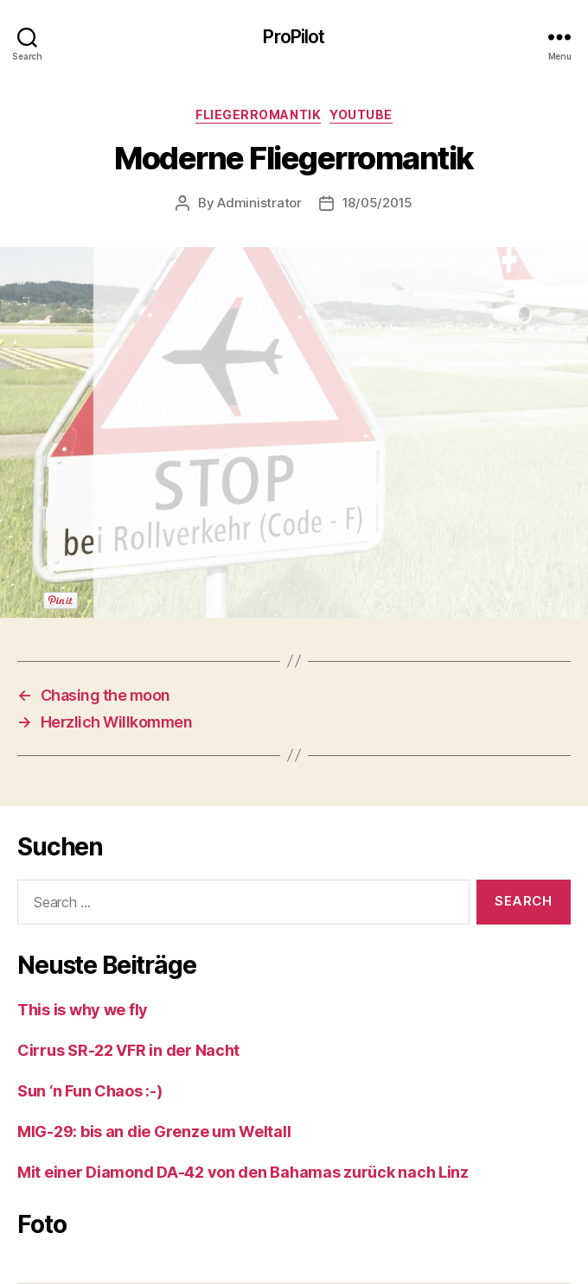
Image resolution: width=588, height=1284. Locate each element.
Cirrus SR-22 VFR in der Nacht (128, 1050)
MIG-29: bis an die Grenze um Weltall (154, 1131)
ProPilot (293, 37)
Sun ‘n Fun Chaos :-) (90, 1091)
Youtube (361, 114)
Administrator (259, 202)
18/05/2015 (377, 202)
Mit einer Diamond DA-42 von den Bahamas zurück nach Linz (243, 1172)
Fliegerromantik (258, 114)
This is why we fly (82, 1010)
